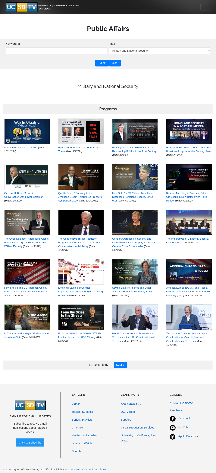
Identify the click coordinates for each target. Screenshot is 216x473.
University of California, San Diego (138, 438)
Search (76, 451)
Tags (112, 43)
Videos (76, 403)
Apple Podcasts (188, 436)
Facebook (184, 418)
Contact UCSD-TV (181, 403)
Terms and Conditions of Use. (90, 469)
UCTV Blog (128, 411)
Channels (78, 427)
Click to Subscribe (30, 442)
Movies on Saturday (84, 435)
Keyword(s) (13, 43)
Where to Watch (82, 443)
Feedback (176, 410)
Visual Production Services (137, 427)
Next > (120, 365)
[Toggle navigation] (205, 7)
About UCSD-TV (131, 403)
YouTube (183, 427)
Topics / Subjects (82, 411)
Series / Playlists (82, 419)
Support (126, 419)
